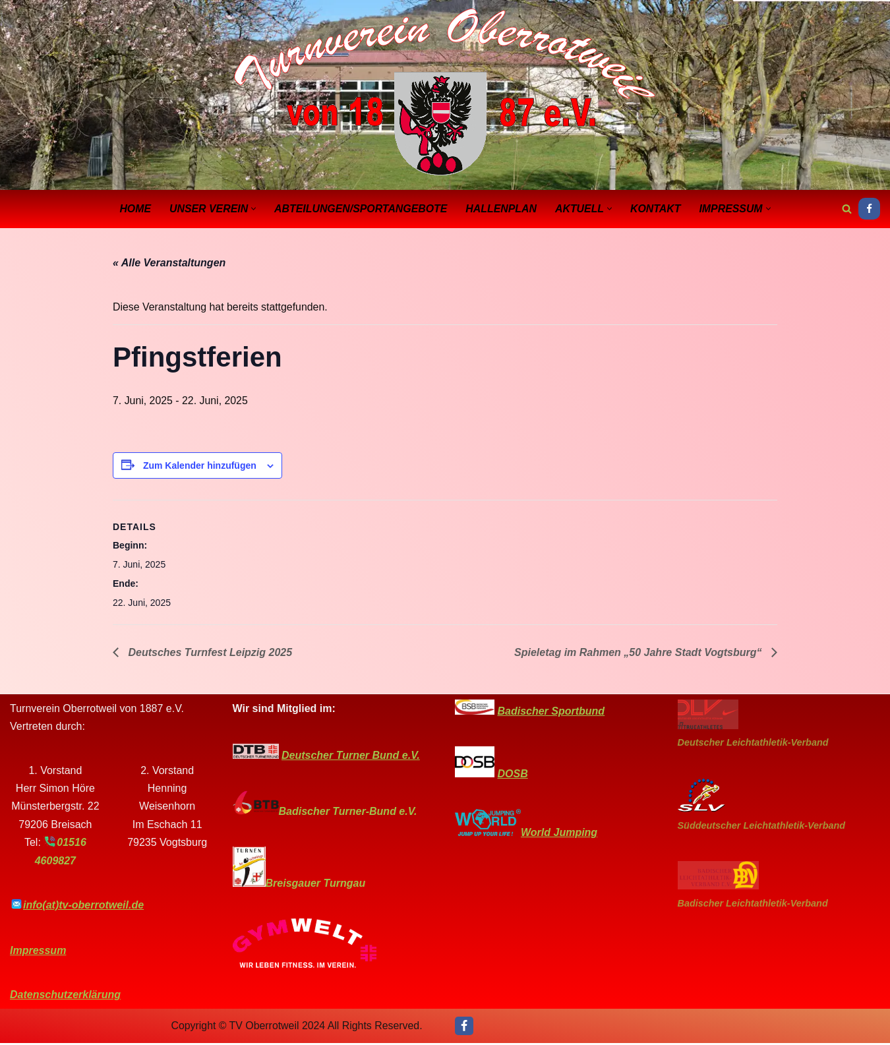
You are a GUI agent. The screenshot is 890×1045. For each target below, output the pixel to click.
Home (133, 208)
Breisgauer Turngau (316, 885)
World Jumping (559, 834)
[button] (252, 208)
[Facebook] (869, 209)
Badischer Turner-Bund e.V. (348, 813)
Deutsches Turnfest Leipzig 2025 (208, 654)
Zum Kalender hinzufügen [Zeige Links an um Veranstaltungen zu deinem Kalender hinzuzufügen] (199, 466)
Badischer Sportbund (551, 713)
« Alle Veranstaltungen (169, 263)
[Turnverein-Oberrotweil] (445, 93)
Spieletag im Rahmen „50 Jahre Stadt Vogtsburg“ (639, 654)
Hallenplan (501, 208)
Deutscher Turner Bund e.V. (351, 757)
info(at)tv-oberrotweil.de (83, 906)
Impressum (38, 952)
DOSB (512, 775)
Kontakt (657, 208)
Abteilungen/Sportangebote (360, 208)
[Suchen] (847, 209)
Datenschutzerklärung (65, 996)
